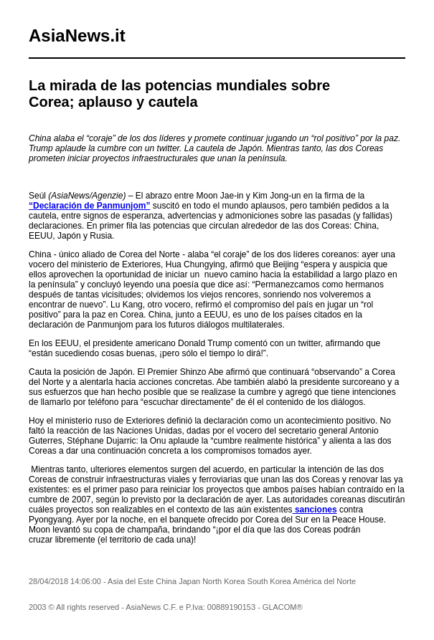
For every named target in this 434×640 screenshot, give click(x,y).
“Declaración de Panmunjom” (89, 206)
